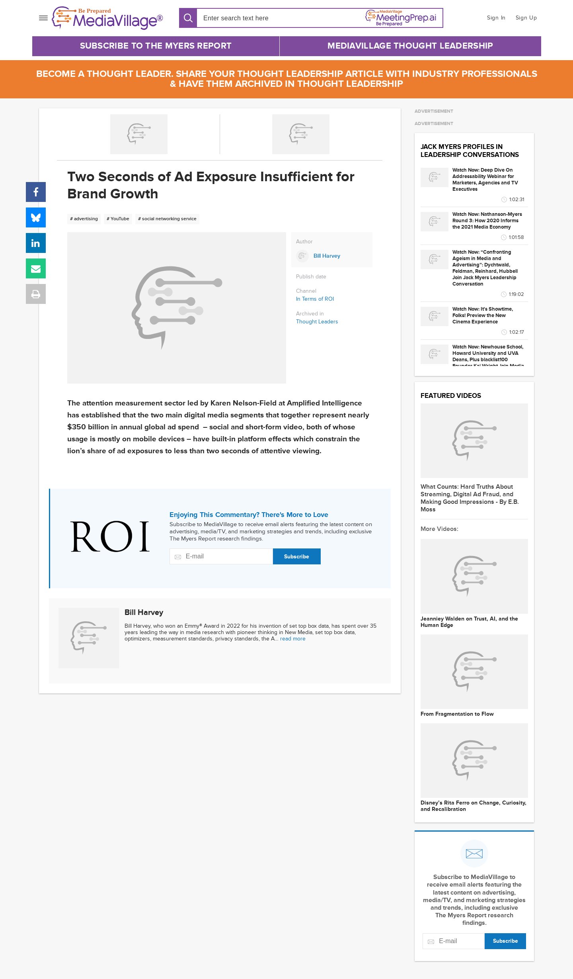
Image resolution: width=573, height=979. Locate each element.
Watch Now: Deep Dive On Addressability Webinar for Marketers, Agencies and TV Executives (485, 179)
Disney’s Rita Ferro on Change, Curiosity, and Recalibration (473, 806)
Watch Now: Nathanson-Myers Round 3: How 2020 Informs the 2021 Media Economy (487, 220)
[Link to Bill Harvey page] (332, 256)
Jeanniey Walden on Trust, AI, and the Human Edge (469, 622)
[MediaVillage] (107, 18)
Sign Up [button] (526, 17)
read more (293, 638)
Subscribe (296, 556)
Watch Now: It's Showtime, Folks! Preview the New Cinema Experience (482, 315)
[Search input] (248, 18)
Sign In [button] (496, 17)
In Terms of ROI (315, 299)
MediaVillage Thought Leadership (410, 46)
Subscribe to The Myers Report (156, 46)
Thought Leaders (317, 322)
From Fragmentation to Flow (457, 714)
